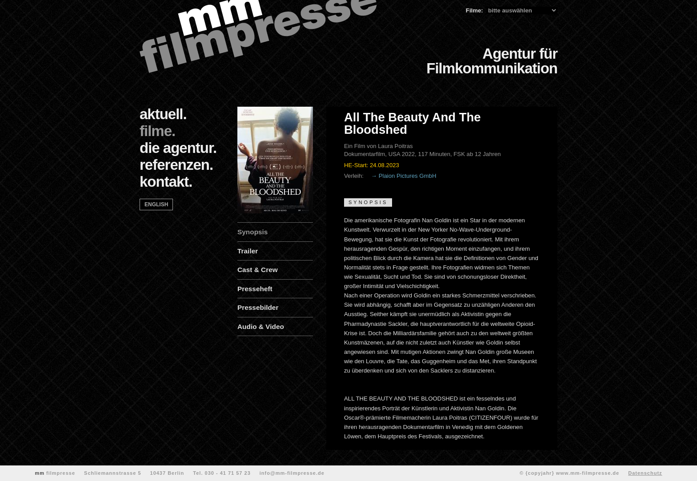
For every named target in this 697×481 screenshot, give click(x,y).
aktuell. (163, 114)
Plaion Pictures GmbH (408, 175)
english (156, 204)
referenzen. (176, 164)
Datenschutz (645, 473)
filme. (157, 131)
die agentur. (178, 148)
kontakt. (166, 181)
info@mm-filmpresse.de (292, 473)
